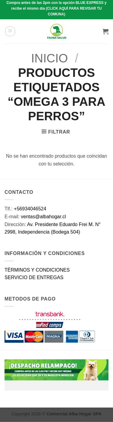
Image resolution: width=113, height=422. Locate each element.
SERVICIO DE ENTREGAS (34, 277)
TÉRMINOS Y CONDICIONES (37, 269)
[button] (10, 31)
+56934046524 (30, 208)
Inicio (49, 58)
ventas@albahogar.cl (43, 216)
